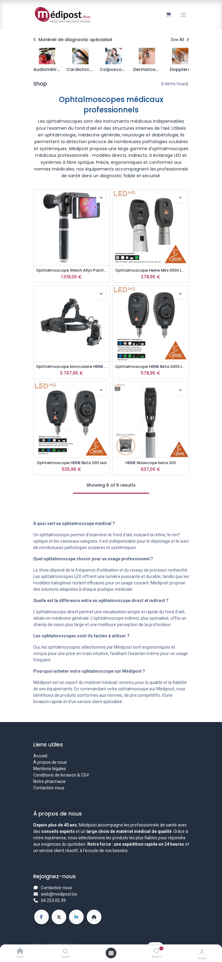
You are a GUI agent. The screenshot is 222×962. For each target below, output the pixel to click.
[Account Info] (202, 951)
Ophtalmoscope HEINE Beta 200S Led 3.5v (150, 366)
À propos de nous (50, 762)
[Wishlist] (156, 951)
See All (180, 39)
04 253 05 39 (53, 900)
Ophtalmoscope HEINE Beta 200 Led (72, 462)
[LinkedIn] (76, 917)
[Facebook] (41, 917)
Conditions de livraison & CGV (61, 775)
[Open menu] (111, 953)
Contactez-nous (48, 787)
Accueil (40, 755)
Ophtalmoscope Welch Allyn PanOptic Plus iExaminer (71, 270)
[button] (101, 197)
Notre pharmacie (49, 781)
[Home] (20, 951)
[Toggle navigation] (183, 14)
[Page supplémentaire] (94, 917)
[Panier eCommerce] (168, 14)
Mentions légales (49, 768)
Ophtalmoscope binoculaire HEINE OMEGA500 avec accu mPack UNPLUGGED (71, 366)
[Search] (65, 951)
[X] (59, 917)
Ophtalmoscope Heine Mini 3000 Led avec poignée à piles (150, 270)
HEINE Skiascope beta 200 (151, 462)
